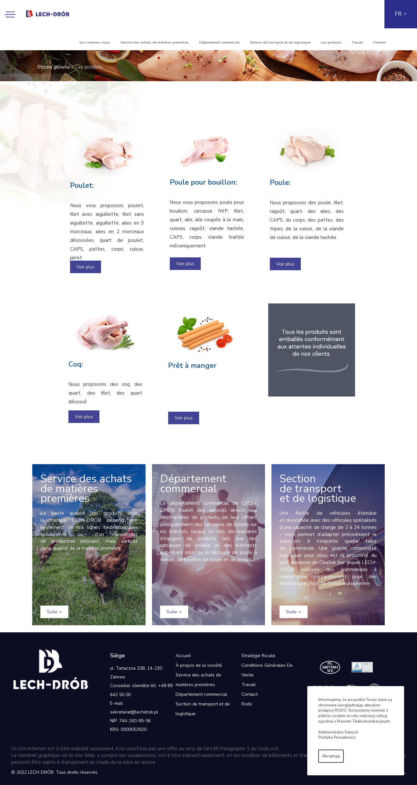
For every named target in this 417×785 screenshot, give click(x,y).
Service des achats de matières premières (154, 42)
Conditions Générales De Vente (267, 670)
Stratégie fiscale (258, 656)
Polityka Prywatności (337, 737)
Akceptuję (331, 756)
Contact (379, 42)
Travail (357, 42)
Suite (52, 612)
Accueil (183, 656)
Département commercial (219, 42)
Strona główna (53, 67)
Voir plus (85, 267)
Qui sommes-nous (94, 42)
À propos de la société (199, 665)
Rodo (246, 704)
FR (398, 14)
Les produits (331, 42)
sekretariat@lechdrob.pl (134, 712)
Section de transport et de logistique (280, 42)
